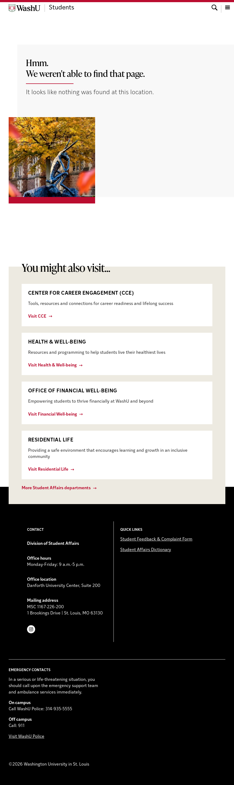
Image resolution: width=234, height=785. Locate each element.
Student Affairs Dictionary (145, 550)
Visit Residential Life (48, 469)
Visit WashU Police (26, 737)
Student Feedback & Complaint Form (156, 539)
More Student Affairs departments (56, 488)
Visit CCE (37, 316)
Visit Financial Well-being (52, 414)
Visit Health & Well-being (52, 365)
